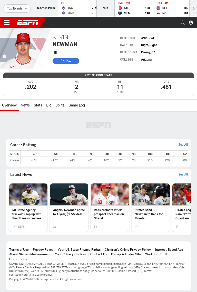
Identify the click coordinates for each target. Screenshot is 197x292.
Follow (66, 61)
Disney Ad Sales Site (126, 254)
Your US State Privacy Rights (79, 249)
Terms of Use (19, 249)
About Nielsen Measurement (30, 254)
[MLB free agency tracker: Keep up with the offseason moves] (28, 207)
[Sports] (17, 8)
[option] (28, 207)
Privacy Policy (43, 249)
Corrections (18, 259)
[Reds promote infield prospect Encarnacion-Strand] (110, 207)
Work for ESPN (156, 254)
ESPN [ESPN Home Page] (27, 22)
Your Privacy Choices (70, 254)
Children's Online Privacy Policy (128, 249)
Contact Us (98, 254)
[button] (183, 23)
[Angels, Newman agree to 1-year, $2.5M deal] (69, 207)
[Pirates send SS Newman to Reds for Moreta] (151, 207)
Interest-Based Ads (169, 249)
